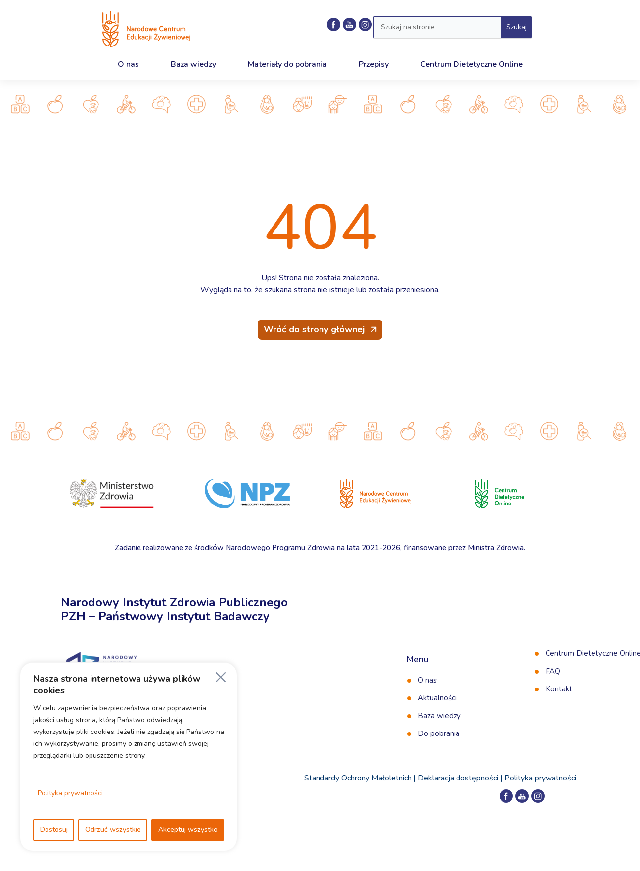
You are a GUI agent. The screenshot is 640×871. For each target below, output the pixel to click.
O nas (128, 64)
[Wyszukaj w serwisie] (437, 27)
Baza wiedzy (193, 64)
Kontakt (559, 689)
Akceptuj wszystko (188, 829)
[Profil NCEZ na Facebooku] (333, 24)
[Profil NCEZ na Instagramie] (538, 796)
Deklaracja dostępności (458, 778)
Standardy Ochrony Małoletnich (357, 778)
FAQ (553, 671)
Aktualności (437, 698)
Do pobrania (438, 733)
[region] (128, 756)
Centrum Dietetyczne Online (471, 64)
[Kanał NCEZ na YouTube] (349, 24)
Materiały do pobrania (287, 64)
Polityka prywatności (70, 793)
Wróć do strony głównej (314, 329)
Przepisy (374, 64)
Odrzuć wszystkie (113, 829)
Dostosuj (54, 829)
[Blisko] (220, 677)
